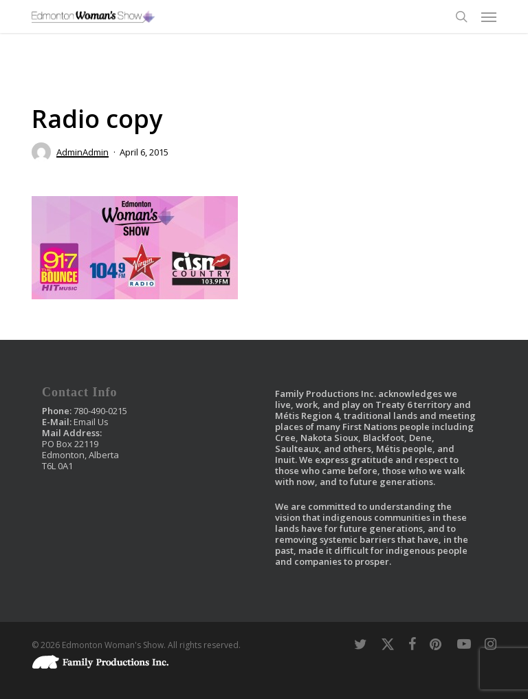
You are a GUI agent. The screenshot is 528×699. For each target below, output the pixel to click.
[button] (488, 16)
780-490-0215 (100, 411)
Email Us (91, 422)
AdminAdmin (82, 152)
